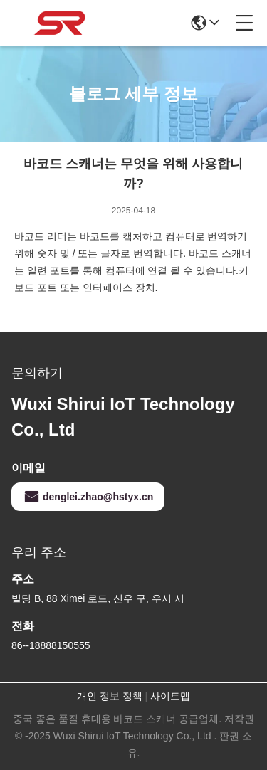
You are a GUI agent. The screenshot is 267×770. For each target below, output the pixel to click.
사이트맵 (170, 696)
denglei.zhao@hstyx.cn (88, 497)
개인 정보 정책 (109, 696)
